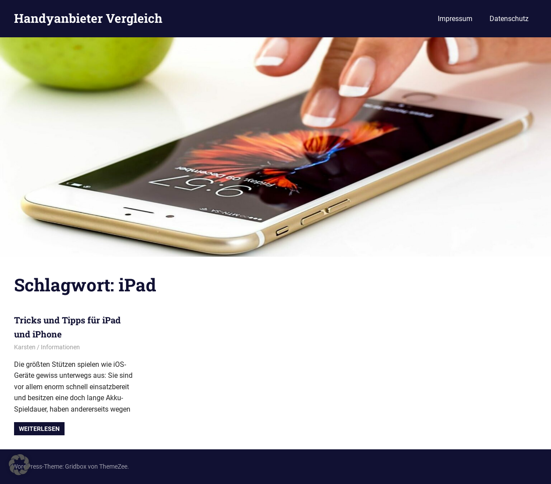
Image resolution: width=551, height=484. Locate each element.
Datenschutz (509, 18)
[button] (19, 464)
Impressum (455, 18)
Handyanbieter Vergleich (88, 18)
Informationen (60, 347)
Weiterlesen (39, 428)
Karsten (25, 347)
